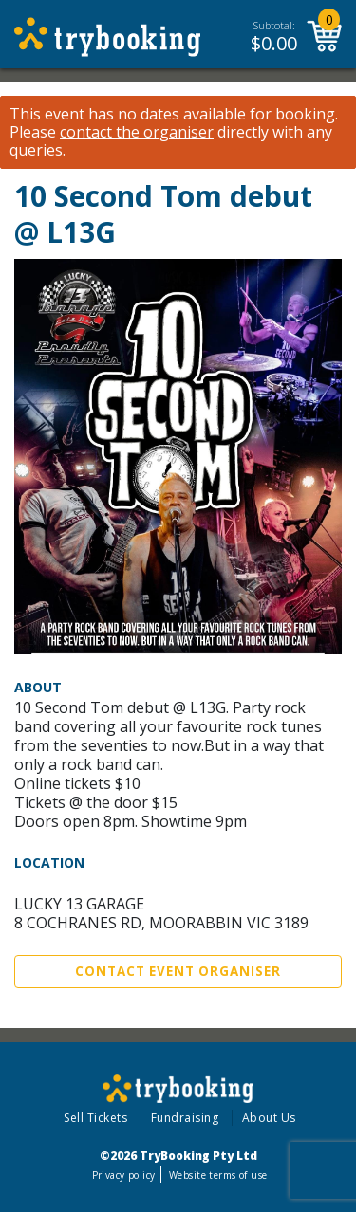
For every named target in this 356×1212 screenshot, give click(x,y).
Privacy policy (124, 1175)
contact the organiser (137, 132)
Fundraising (185, 1118)
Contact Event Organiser (178, 971)
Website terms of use (218, 1175)
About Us (269, 1118)
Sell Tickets (95, 1118)
